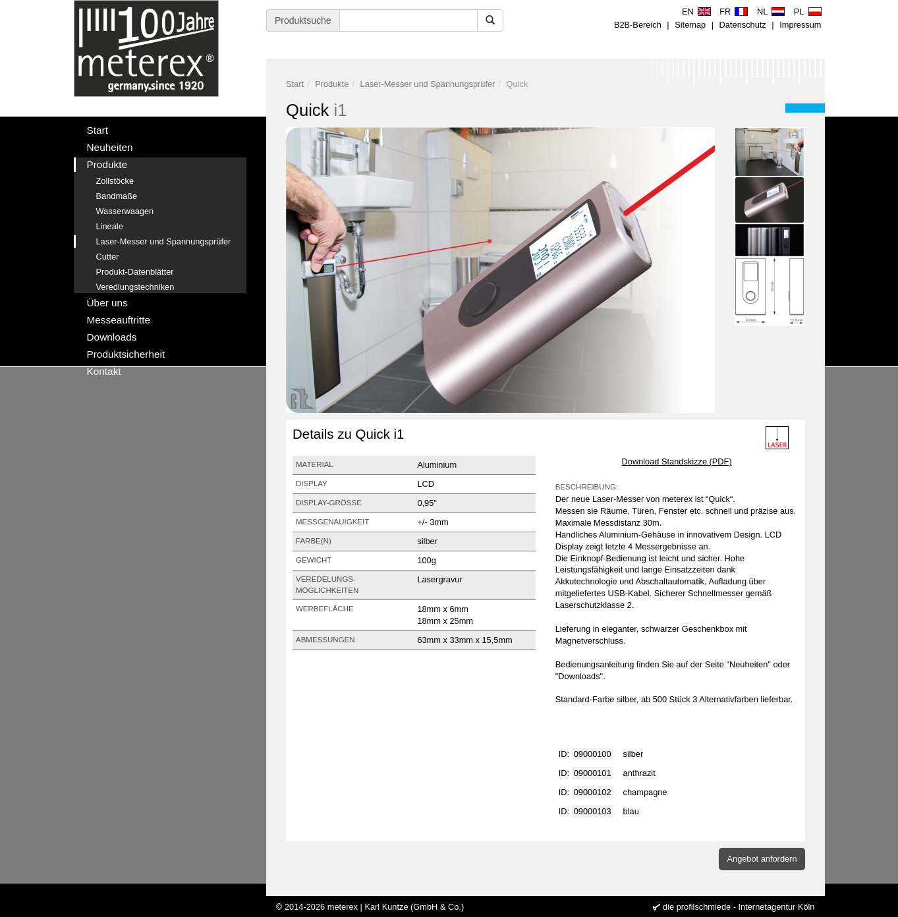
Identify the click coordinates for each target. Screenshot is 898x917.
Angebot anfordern (762, 859)
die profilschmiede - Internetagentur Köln (738, 907)
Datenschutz (742, 25)
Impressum (800, 25)
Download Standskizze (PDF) (677, 461)
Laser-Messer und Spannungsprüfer (427, 84)
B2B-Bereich (637, 25)
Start (295, 84)
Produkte (332, 84)
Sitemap (690, 25)
